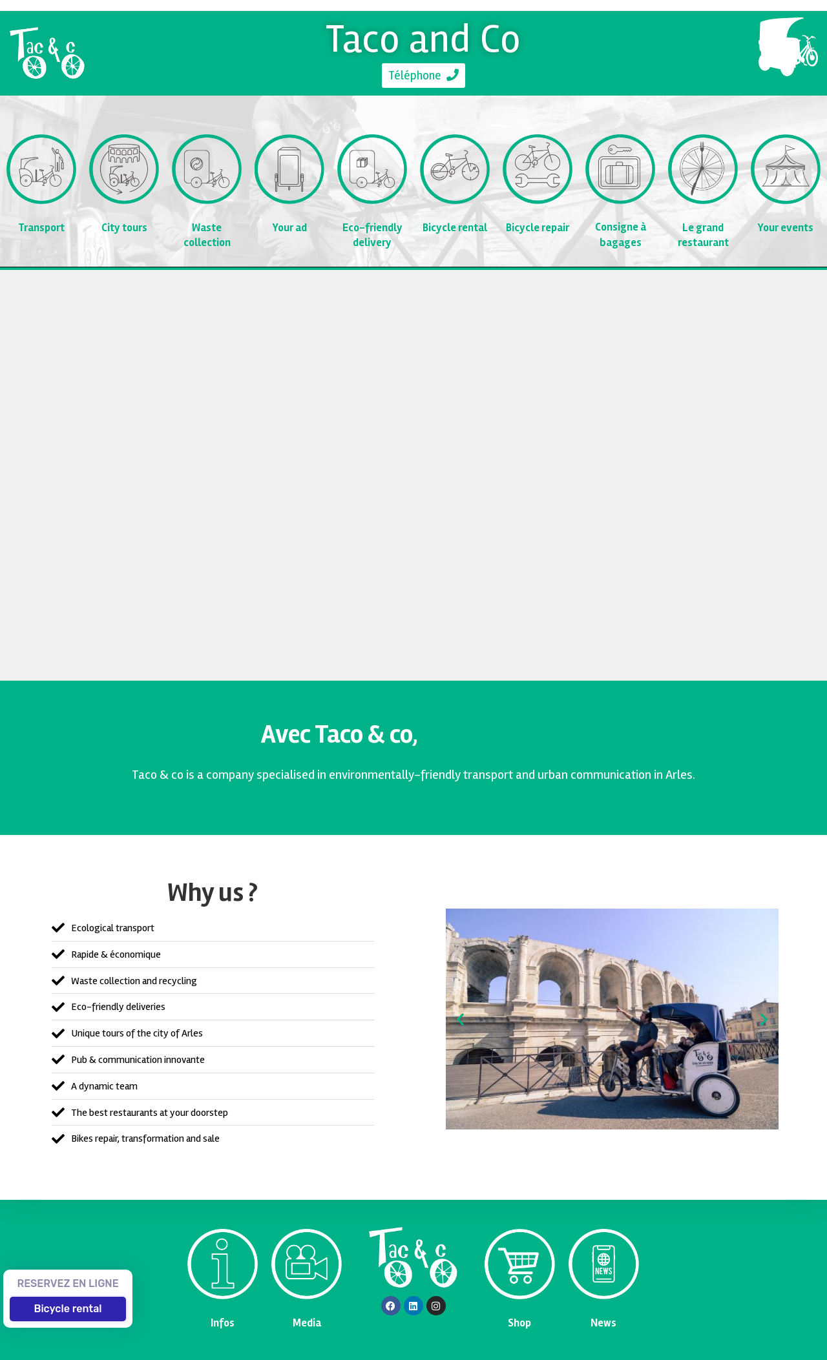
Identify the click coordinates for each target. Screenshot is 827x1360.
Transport (41, 227)
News (603, 1323)
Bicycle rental (455, 227)
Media (307, 1323)
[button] (460, 1019)
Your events (785, 227)
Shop (520, 1323)
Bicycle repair (538, 227)
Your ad (290, 227)
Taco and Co (423, 38)
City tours (124, 227)
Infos (223, 1323)
